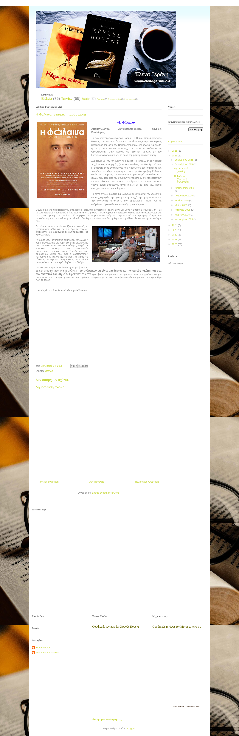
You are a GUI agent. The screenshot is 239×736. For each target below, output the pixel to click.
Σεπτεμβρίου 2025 (185, 188)
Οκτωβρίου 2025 (184, 164)
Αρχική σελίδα (96, 481)
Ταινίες (66, 98)
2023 (175, 230)
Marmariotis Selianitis (47, 652)
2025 (175, 155)
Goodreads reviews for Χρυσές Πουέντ (115, 626)
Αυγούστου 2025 (184, 195)
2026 (175, 150)
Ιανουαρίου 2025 (184, 219)
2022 (175, 234)
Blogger (131, 728)
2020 (175, 244)
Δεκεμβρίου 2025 (184, 159)
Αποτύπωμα (129, 99)
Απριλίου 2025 (183, 209)
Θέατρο (100, 99)
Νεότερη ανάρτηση (48, 481)
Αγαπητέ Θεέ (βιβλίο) (181, 170)
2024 (175, 225)
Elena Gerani (43, 647)
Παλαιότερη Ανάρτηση (147, 481)
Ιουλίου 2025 (182, 200)
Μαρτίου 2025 (182, 214)
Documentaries (114, 99)
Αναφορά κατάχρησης (107, 719)
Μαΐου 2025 (181, 205)
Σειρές (86, 98)
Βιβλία (46, 98)
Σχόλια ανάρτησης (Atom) (106, 492)
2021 (175, 239)
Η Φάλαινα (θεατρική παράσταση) (182, 179)
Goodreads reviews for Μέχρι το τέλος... (176, 626)
